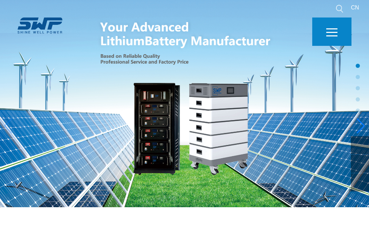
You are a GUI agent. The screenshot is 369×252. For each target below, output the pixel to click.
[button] (360, 126)
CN (355, 7)
